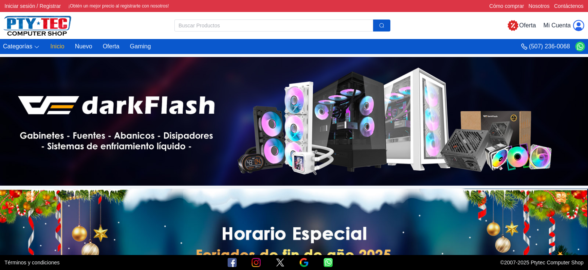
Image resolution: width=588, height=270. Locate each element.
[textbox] (273, 25)
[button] (21, 46)
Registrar (50, 6)
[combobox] (282, 26)
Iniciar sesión (19, 6)
